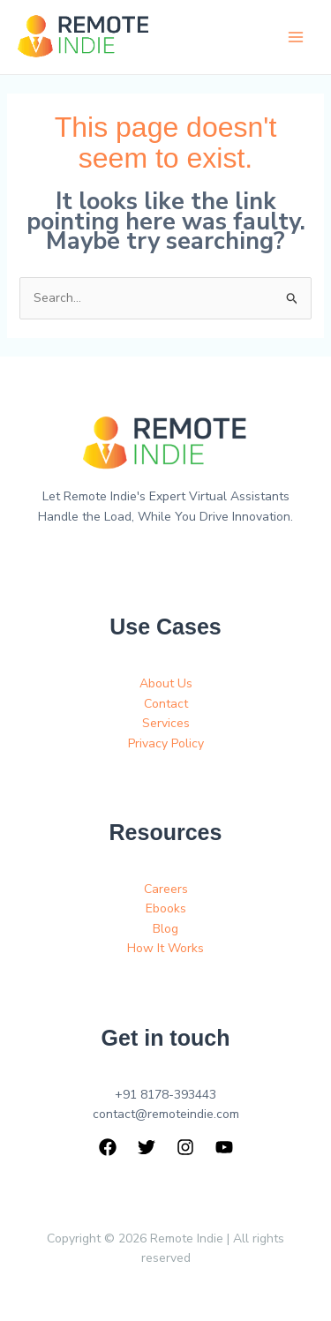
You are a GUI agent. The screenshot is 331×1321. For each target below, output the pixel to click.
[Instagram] (185, 1147)
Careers (166, 889)
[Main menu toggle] (295, 37)
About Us (165, 683)
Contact (166, 703)
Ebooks (166, 908)
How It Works (165, 948)
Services (166, 723)
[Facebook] (108, 1147)
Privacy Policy (166, 743)
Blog (165, 928)
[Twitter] (146, 1147)
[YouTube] (224, 1147)
